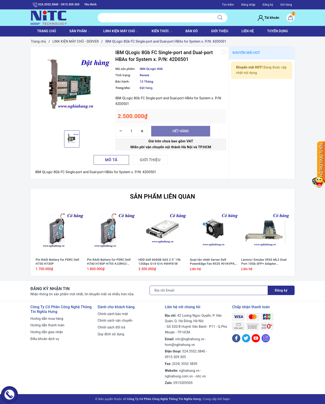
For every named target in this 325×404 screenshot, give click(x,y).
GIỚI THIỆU (219, 31)
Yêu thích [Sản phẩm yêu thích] (90, 4)
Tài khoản (268, 18)
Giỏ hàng (286, 4)
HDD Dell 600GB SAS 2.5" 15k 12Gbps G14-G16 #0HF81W (159, 261)
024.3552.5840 (193, 351)
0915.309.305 (175, 357)
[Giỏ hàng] (291, 18)
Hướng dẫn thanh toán (47, 325)
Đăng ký (267, 4)
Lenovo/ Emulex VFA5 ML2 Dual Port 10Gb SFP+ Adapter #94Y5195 (264, 262)
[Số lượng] (131, 131)
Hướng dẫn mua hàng (46, 318)
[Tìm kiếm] (220, 17)
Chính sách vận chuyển (115, 320)
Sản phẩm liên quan (162, 196)
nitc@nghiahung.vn (189, 339)
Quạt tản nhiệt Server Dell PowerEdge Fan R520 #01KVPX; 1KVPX (212, 262)
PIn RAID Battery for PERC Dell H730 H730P (57, 261)
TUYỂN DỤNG (277, 31)
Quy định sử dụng (111, 334)
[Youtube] (256, 338)
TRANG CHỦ (46, 31)
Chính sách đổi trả (111, 327)
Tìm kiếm (228, 4)
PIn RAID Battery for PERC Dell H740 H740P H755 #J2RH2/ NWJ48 (109, 262)
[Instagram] (266, 338)
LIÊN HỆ (248, 31)
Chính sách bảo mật (113, 314)
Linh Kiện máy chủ (120, 31)
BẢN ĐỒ (191, 31)
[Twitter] (246, 338)
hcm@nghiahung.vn (180, 345)
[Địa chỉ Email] (209, 290)
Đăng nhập (248, 4)
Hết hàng (181, 131)
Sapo (226, 399)
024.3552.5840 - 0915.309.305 (56, 4)
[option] (72, 88)
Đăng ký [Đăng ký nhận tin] (281, 290)
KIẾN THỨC (162, 31)
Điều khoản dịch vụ (44, 339)
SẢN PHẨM (79, 31)
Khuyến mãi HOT (246, 53)
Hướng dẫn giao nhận (46, 332)
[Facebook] (236, 338)
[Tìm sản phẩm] (155, 17)
